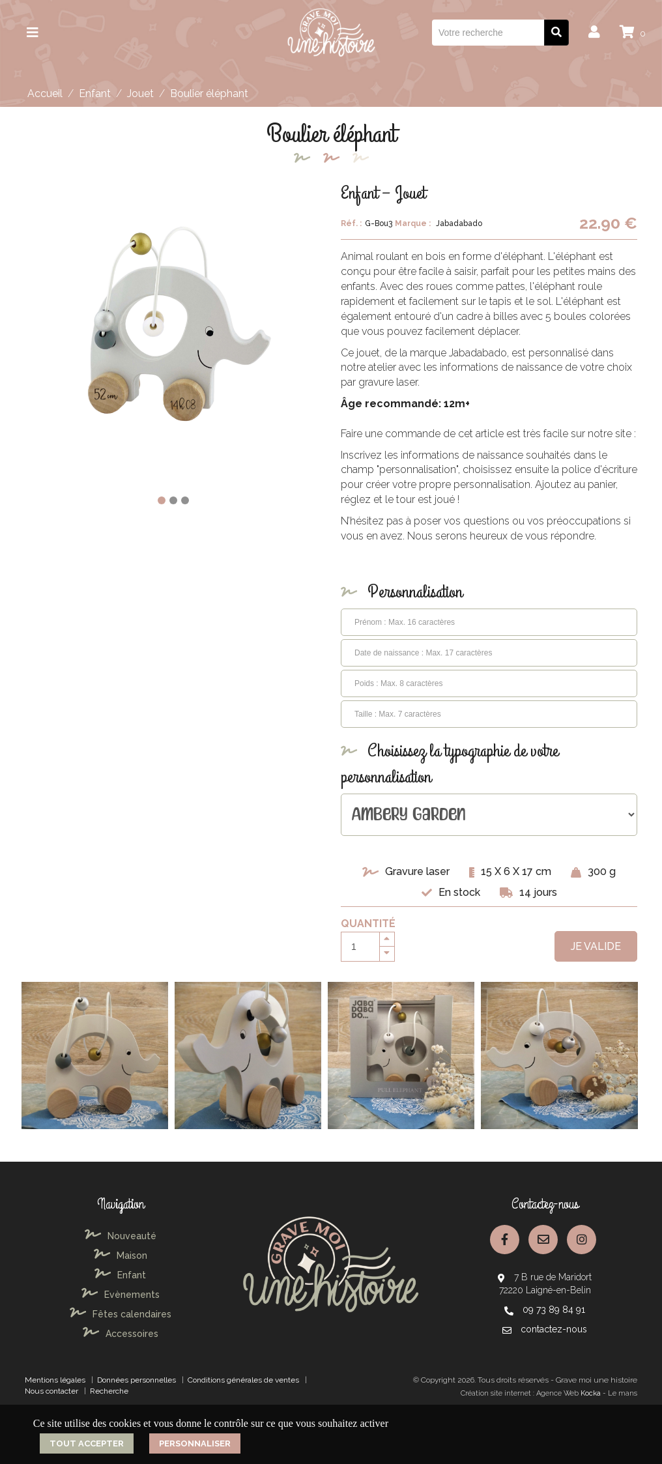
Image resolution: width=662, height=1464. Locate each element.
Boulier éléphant (209, 93)
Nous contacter (51, 1391)
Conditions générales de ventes (243, 1380)
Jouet (140, 93)
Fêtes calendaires (120, 1314)
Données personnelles (136, 1380)
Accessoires (120, 1333)
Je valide (596, 946)
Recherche (109, 1391)
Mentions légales (55, 1380)
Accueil (45, 93)
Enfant (95, 93)
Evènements (120, 1294)
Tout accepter (87, 1443)
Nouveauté (120, 1236)
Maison (120, 1255)
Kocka (591, 1393)
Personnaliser (195, 1443)
